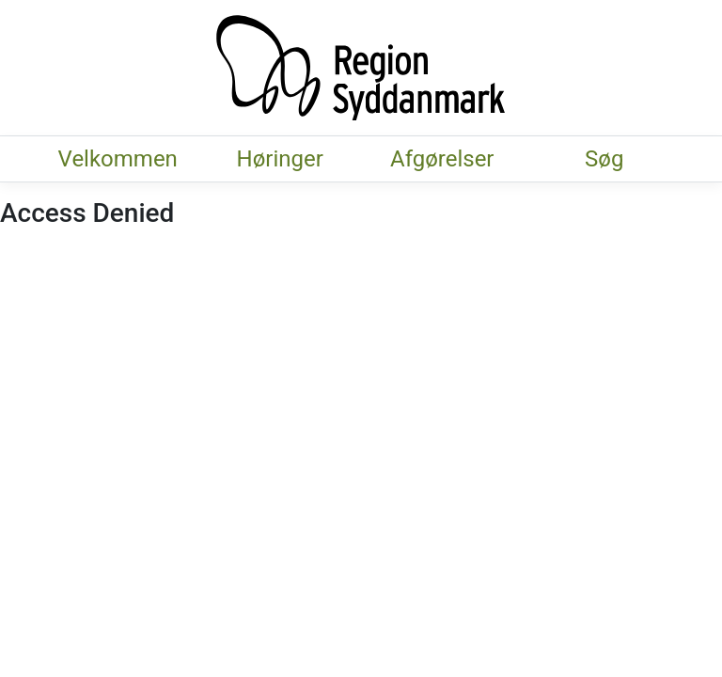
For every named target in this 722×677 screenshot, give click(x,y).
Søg (604, 159)
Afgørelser (442, 159)
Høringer (280, 159)
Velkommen (118, 159)
